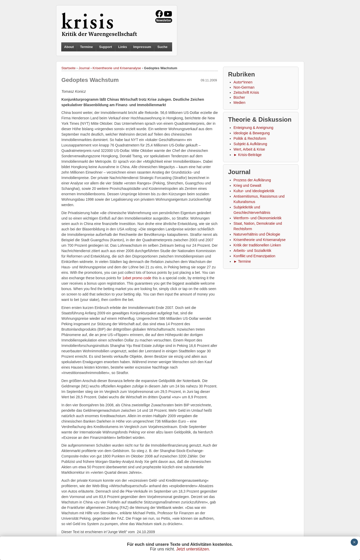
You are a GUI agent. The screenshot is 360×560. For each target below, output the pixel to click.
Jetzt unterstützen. (193, 549)
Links (122, 47)
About (69, 47)
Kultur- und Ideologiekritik (254, 191)
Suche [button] (162, 47)
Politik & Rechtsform (250, 138)
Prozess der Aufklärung (252, 180)
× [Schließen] (354, 542)
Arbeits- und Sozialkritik (252, 250)
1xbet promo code (136, 278)
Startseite (69, 68)
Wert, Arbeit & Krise (249, 149)
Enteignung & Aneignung (253, 128)
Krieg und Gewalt (247, 185)
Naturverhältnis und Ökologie (257, 234)
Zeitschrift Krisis (246, 92)
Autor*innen (243, 82)
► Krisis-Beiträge (248, 155)
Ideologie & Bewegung (252, 133)
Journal (84, 68)
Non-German (244, 87)
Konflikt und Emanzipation (254, 256)
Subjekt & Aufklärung (250, 144)
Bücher (239, 97)
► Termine (242, 261)
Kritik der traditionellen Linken (257, 245)
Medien (240, 102)
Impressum (142, 47)
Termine (86, 47)
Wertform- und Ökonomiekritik (258, 218)
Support (105, 47)
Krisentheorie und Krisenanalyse (117, 68)
